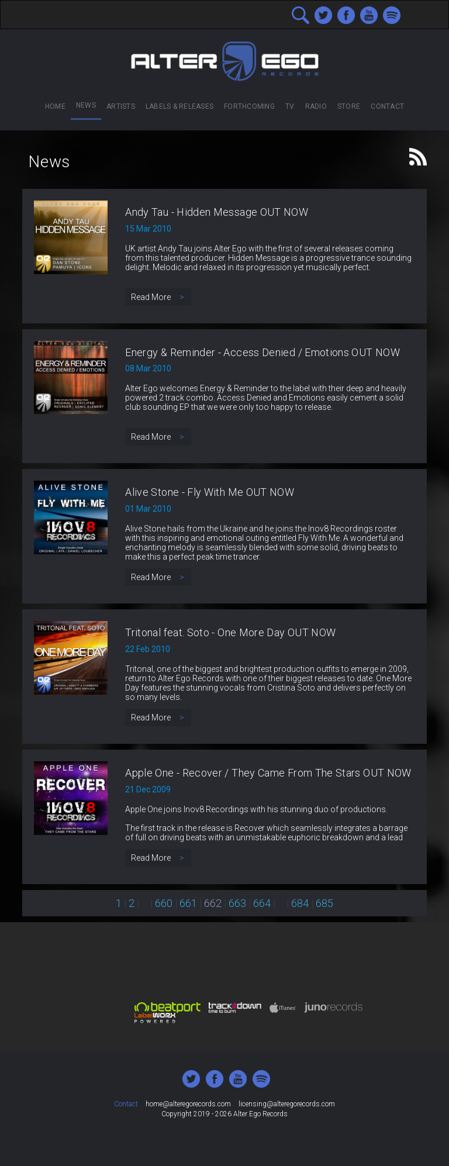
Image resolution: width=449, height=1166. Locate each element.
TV (289, 106)
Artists (120, 106)
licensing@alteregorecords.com (287, 1104)
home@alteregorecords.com (188, 1104)
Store (348, 106)
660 (163, 903)
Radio (316, 106)
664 (262, 903)
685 (324, 903)
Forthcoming (249, 106)
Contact (387, 106)
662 (213, 903)
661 (188, 903)
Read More (158, 297)
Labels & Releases (179, 106)
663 (237, 903)
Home (55, 106)
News (86, 105)
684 (300, 903)
